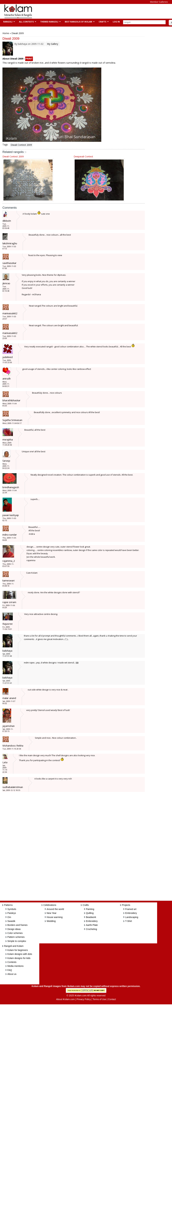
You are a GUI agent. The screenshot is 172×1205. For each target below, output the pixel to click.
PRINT (29, 58)
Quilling (90, 913)
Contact (112, 999)
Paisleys (11, 913)
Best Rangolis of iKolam (78, 21)
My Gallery (52, 43)
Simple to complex (16, 941)
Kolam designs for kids (18, 958)
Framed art (130, 909)
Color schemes (15, 933)
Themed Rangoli (49, 21)
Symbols (11, 909)
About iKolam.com (65, 999)
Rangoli (7, 21)
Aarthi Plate (92, 925)
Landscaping (131, 917)
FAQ (9, 970)
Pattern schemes (16, 937)
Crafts (102, 21)
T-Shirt (128, 921)
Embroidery (92, 921)
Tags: (5, 144)
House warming (55, 917)
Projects (126, 905)
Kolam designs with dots (19, 954)
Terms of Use (99, 999)
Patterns (8, 905)
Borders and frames (17, 925)
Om (9, 917)
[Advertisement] (95, 11)
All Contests (26, 21)
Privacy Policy (84, 999)
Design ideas (14, 929)
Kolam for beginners (17, 950)
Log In (116, 21)
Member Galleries (159, 1)
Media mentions (15, 966)
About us (11, 974)
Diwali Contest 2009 (21, 144)
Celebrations (49, 905)
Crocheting (91, 929)
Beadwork (91, 917)
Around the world (55, 909)
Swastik (11, 921)
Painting (90, 909)
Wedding (51, 921)
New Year (51, 913)
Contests (11, 962)
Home (5, 33)
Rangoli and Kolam (13, 946)
